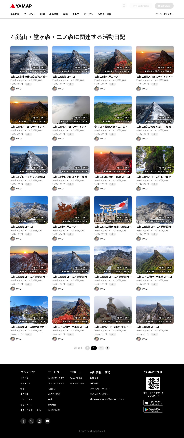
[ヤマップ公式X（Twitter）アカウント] (31, 421)
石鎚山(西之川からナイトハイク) (29, 126)
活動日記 (15, 14)
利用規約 (94, 383)
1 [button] (93, 348)
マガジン (88, 14)
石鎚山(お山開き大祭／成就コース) (114, 226)
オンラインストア (56, 383)
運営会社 (94, 378)
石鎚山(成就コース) (63, 76)
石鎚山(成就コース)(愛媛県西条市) (30, 327)
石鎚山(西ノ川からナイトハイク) (155, 76)
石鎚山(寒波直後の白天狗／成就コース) (33, 76)
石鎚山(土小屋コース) (107, 76)
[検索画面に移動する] (124, 6)
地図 (42, 14)
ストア (75, 14)
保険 (65, 14)
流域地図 (52, 404)
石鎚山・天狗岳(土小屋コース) (154, 276)
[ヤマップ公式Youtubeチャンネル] (47, 421)
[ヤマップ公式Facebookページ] (23, 421)
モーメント (30, 14)
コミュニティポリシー (100, 394)
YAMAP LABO (54, 410)
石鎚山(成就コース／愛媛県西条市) (156, 226)
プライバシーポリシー (100, 388)
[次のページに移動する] (107, 348)
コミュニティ (26, 399)
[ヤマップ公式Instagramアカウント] (39, 421)
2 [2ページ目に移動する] (101, 348)
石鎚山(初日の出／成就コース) (112, 177)
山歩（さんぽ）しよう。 (31, 410)
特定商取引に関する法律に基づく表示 (107, 399)
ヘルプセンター (165, 14)
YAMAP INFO (76, 378)
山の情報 (54, 14)
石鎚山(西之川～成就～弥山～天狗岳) (116, 327)
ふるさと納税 (104, 14)
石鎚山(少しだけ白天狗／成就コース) (74, 177)
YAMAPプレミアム (56, 378)
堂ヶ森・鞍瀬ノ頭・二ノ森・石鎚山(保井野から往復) (125, 126)
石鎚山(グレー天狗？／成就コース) (30, 177)
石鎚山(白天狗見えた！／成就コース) (158, 126)
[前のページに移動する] (87, 348)
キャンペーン (26, 404)
